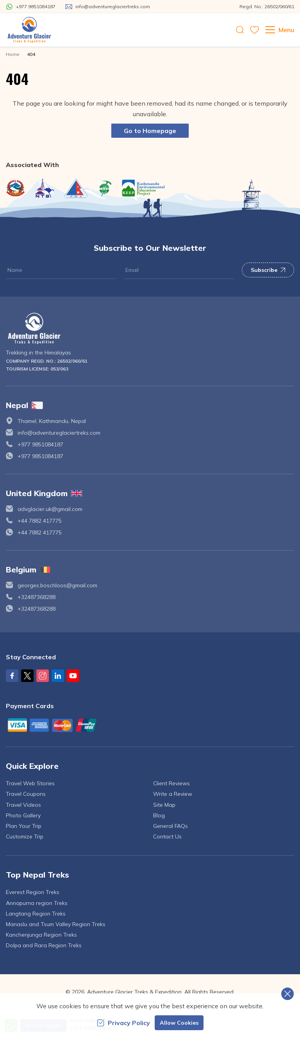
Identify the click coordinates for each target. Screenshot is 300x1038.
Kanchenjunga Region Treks (41, 934)
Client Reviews (171, 783)
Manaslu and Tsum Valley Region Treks (55, 924)
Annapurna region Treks (37, 903)
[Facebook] (12, 675)
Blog (159, 815)
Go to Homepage (150, 131)
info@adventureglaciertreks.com (59, 432)
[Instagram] (42, 675)
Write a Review (172, 793)
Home (12, 54)
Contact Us (167, 836)
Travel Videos (23, 804)
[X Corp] (27, 675)
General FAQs (170, 825)
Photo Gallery (23, 815)
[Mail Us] (107, 6)
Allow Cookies (179, 1022)
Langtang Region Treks (36, 913)
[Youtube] (73, 675)
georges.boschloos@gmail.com (57, 585)
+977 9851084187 (40, 444)
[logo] (150, 328)
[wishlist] (254, 29)
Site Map (164, 804)
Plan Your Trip (23, 825)
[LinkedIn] (58, 675)
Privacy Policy (123, 1023)
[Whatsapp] (30, 6)
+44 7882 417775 (40, 520)
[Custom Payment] (150, 725)
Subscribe (268, 269)
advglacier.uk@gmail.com (50, 509)
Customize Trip (24, 836)
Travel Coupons (26, 793)
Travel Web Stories (30, 783)
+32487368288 (36, 597)
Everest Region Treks (32, 892)
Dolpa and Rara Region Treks (44, 945)
